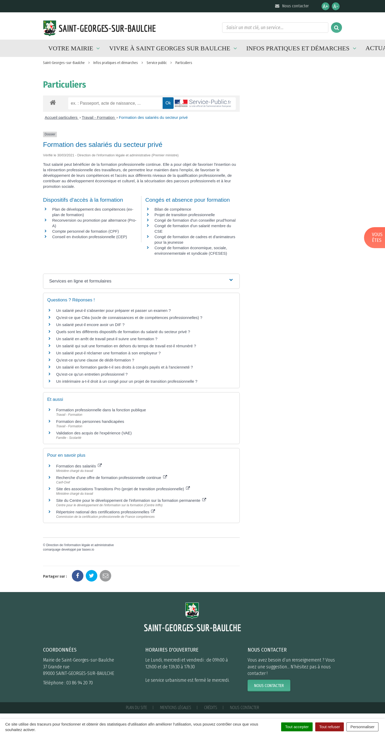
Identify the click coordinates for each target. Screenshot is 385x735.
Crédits (210, 707)
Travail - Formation (99, 117)
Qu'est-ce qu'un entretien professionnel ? (92, 374)
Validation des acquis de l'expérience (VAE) (94, 433)
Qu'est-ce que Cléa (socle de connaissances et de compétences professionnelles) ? (129, 317)
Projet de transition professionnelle (184, 214)
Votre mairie (74, 48)
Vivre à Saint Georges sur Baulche (173, 48)
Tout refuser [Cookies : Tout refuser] (329, 727)
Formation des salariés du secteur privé (153, 117)
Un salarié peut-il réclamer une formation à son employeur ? (108, 353)
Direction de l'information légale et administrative (80, 545)
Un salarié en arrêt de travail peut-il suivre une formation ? (106, 339)
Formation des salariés (79, 466)
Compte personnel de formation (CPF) (85, 231)
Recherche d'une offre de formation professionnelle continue (111, 477)
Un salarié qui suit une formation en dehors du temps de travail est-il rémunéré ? (126, 346)
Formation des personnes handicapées (90, 421)
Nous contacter (291, 5)
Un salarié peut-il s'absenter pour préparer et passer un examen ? (113, 310)
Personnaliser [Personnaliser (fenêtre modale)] (362, 727)
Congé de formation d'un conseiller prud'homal (195, 220)
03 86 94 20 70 (79, 683)
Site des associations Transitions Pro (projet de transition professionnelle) (123, 489)
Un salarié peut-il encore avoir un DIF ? (90, 324)
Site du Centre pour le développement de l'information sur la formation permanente (131, 500)
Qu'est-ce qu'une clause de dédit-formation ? (95, 360)
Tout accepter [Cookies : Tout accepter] (297, 727)
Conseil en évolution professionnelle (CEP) (89, 237)
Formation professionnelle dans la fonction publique (101, 410)
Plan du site (136, 707)
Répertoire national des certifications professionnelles (105, 512)
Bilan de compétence (172, 209)
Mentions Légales (175, 707)
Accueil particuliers (62, 117)
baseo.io (88, 549)
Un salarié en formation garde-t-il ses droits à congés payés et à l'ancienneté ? (124, 367)
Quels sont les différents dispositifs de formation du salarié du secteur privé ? (123, 331)
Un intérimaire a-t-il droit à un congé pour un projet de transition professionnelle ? (126, 381)
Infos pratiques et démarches (302, 48)
